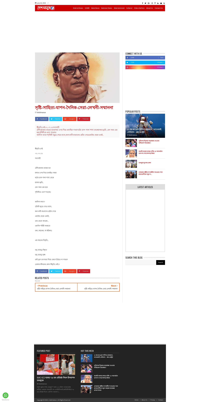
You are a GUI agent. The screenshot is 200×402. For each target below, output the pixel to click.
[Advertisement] (100, 32)
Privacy (152, 400)
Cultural (129, 8)
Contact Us (159, 8)
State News (95, 8)
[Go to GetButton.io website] (5, 399)
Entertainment (119, 8)
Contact (160, 400)
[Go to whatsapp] (5, 395)
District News (78, 8)
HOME (87, 8)
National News (106, 8)
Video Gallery (139, 8)
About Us (149, 8)
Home (137, 400)
